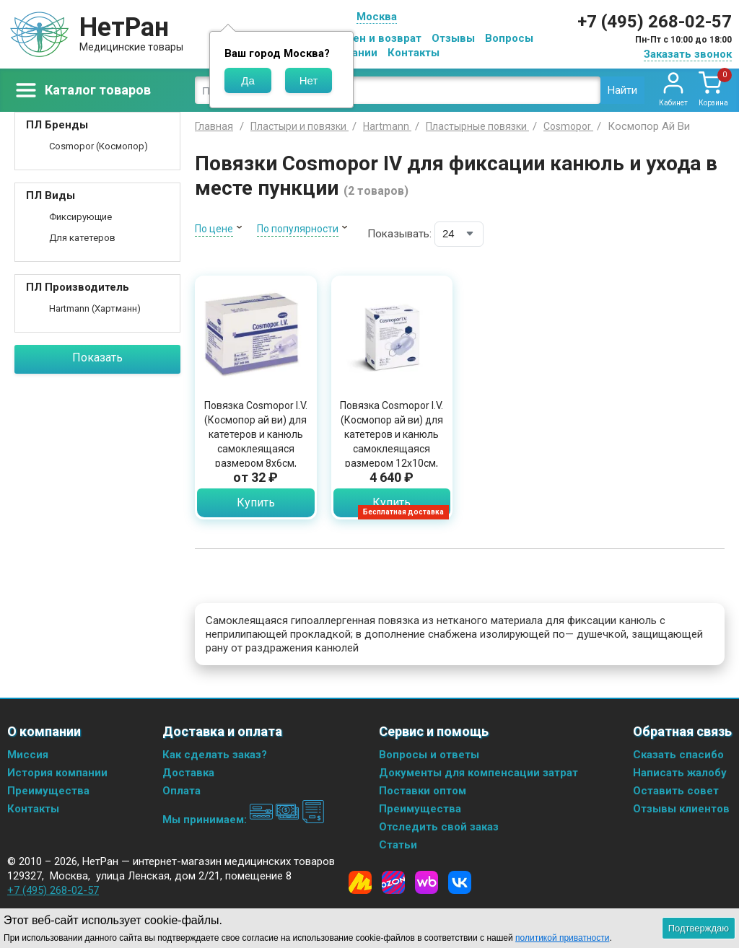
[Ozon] (393, 882)
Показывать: (399, 233)
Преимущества (48, 790)
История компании (57, 772)
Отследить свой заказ (439, 826)
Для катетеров (82, 237)
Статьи (398, 844)
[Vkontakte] (459, 882)
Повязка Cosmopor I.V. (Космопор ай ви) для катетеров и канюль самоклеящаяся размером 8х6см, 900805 (255, 441)
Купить (256, 502)
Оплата (181, 790)
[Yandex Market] (360, 882)
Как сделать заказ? (214, 754)
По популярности (297, 228)
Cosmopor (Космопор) (98, 146)
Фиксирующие (80, 216)
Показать (97, 357)
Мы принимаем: (243, 819)
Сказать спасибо (678, 754)
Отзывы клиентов (681, 808)
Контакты (414, 52)
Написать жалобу (680, 772)
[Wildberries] (426, 882)
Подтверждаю (698, 928)
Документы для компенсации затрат (478, 772)
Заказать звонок (688, 54)
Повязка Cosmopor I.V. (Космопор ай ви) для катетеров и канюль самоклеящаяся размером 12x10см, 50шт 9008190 (391, 441)
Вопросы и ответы (429, 754)
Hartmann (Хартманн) (95, 308)
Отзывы (453, 38)
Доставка (188, 772)
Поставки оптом (422, 790)
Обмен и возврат (376, 38)
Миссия (27, 754)
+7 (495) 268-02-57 (654, 22)
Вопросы (509, 38)
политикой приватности (562, 938)
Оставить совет (676, 790)
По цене (214, 228)
